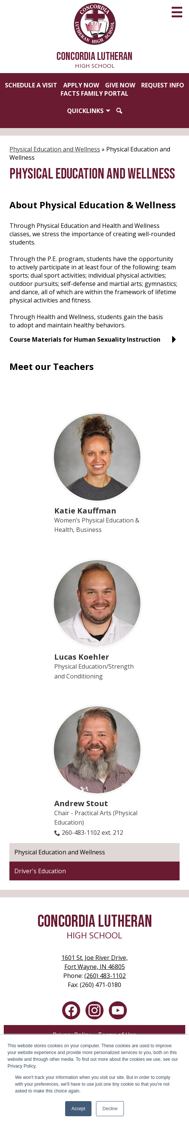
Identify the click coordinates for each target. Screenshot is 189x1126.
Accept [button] (78, 1108)
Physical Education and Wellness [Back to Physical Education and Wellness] (54, 149)
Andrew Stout (81, 803)
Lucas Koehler (81, 656)
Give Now (120, 85)
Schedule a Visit (31, 85)
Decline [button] (109, 1108)
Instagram (94, 1011)
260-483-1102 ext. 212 (92, 832)
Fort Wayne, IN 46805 (94, 962)
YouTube (118, 1011)
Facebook (71, 1011)
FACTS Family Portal (94, 93)
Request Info (162, 85)
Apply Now (81, 85)
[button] (88, 110)
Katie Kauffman (85, 510)
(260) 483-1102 (105, 976)
